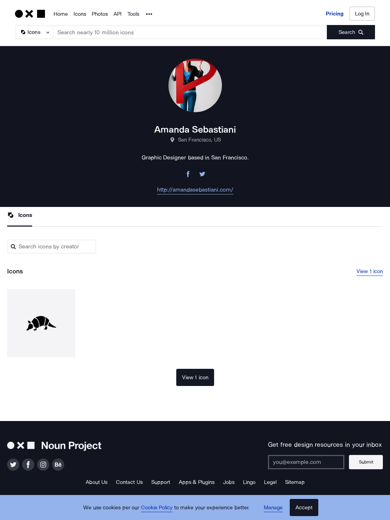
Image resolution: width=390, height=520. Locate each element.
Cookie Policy (157, 507)
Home (61, 14)
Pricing (335, 13)
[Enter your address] (306, 462)
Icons (80, 14)
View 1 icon (369, 271)
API (117, 14)
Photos (100, 14)
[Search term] (190, 32)
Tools (133, 14)
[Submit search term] (351, 32)
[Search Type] (34, 32)
